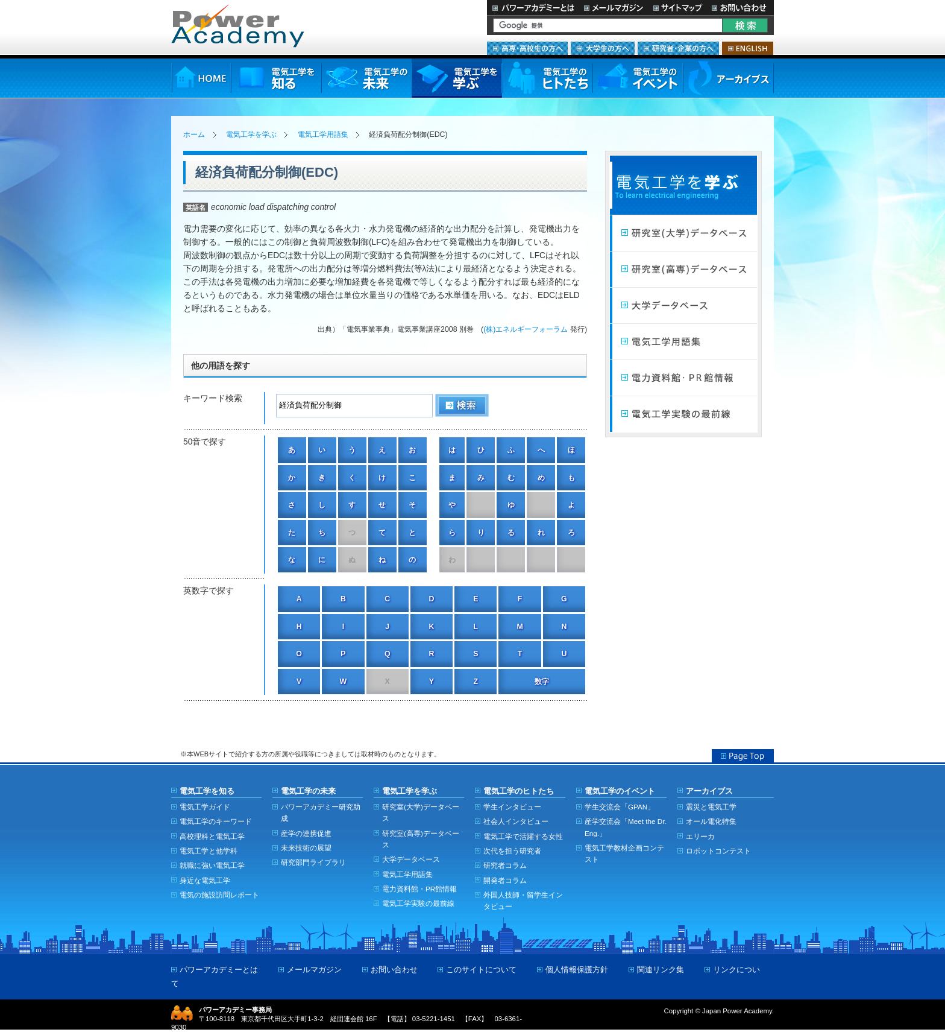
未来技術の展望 (306, 848)
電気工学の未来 (366, 78)
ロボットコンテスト (718, 851)
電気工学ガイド (205, 807)
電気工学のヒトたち (547, 78)
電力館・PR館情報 (683, 378)
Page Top (743, 755)
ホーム (194, 134)
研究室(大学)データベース (420, 812)
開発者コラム (505, 880)
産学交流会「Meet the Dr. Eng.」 (626, 827)
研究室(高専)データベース (420, 839)
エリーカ (700, 836)
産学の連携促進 (306, 833)
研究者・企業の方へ (678, 48)
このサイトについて (481, 969)
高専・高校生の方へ (527, 48)
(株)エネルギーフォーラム (525, 329)
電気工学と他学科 (208, 851)
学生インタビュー (512, 807)
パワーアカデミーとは (533, 7)
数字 (542, 681)
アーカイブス (728, 78)
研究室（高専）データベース (683, 270)
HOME (201, 78)
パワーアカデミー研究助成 (320, 812)
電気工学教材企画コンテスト (624, 853)
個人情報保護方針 (576, 969)
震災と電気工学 (711, 807)
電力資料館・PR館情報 (419, 889)
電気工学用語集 (323, 134)
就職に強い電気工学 (212, 865)
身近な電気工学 (205, 880)
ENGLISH (747, 48)
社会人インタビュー (515, 821)
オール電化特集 (711, 821)
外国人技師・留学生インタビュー (523, 900)
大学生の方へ (603, 48)
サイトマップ (677, 7)
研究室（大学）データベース (683, 233)
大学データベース (683, 306)
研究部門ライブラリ (313, 862)
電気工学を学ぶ (457, 78)
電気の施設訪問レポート (219, 895)
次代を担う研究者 (512, 851)
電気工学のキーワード (216, 821)
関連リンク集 (660, 969)
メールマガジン (613, 7)
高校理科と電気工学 (212, 836)
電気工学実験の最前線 (683, 414)
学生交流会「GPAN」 (620, 807)
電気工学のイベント (637, 78)
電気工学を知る (276, 78)
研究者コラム (505, 865)
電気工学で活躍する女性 (523, 836)
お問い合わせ (740, 7)
